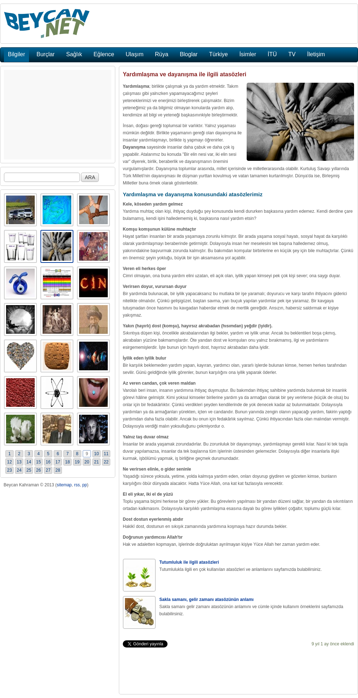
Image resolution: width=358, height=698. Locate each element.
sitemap (64, 484)
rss (77, 484)
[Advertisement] (57, 114)
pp (84, 484)
